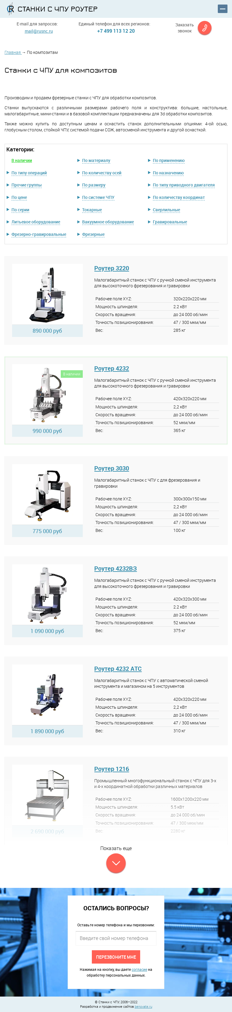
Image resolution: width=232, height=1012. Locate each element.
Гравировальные (170, 222)
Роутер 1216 (111, 769)
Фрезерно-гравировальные (38, 234)
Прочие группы (26, 185)
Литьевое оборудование (35, 222)
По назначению (168, 173)
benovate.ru (143, 1006)
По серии (20, 210)
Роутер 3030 (111, 468)
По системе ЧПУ (98, 197)
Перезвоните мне (116, 957)
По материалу (96, 160)
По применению (169, 160)
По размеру (93, 185)
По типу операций (29, 173)
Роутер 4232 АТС (118, 668)
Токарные (92, 210)
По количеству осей (101, 173)
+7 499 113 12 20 (116, 31)
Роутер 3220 (111, 268)
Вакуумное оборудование (108, 222)
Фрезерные (93, 234)
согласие (139, 969)
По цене (19, 197)
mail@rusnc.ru (39, 31)
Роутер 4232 (111, 368)
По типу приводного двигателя (184, 185)
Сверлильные (166, 210)
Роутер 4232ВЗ (115, 568)
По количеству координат (179, 197)
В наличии (21, 160)
